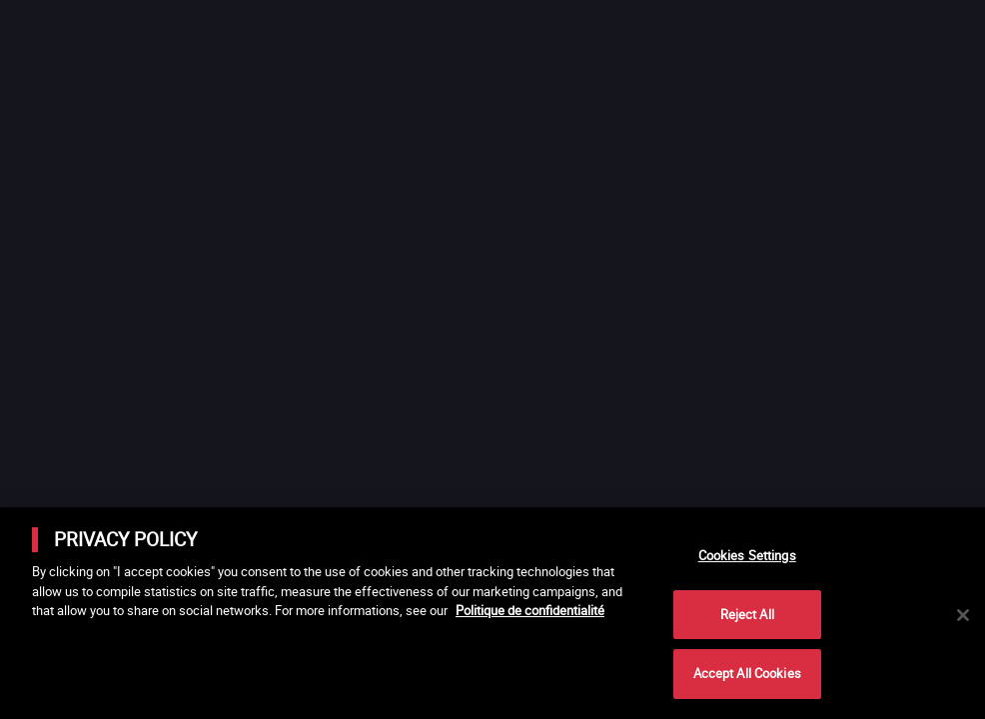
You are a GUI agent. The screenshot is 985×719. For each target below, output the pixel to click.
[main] (492, 613)
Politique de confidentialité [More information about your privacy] (530, 610)
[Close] (963, 615)
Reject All (747, 614)
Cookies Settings (747, 555)
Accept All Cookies (747, 673)
